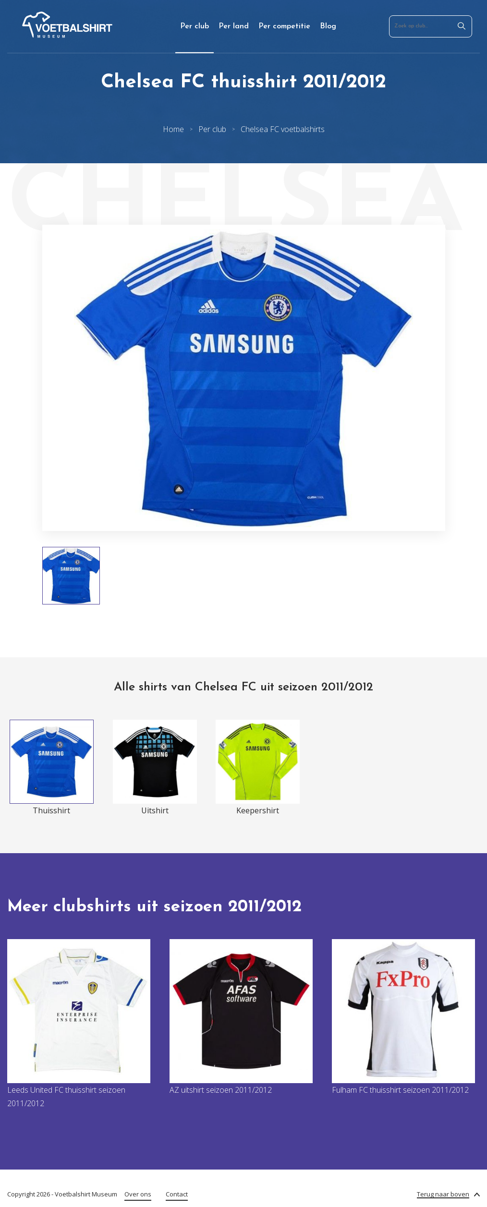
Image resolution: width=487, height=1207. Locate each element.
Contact (177, 1194)
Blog (328, 26)
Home (173, 129)
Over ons (137, 1194)
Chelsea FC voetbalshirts (283, 129)
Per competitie (284, 26)
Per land (234, 26)
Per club (194, 26)
